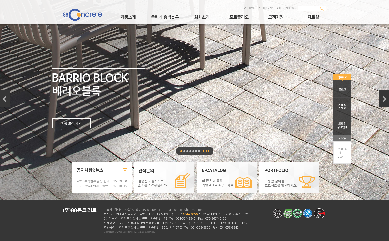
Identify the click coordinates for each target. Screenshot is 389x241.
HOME (249, 8)
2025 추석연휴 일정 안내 (93, 181)
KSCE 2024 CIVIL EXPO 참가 (94, 186)
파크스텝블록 (199, 151)
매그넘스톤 (187, 151)
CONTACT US (285, 8)
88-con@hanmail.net (188, 209)
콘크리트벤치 (196, 151)
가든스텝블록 (193, 151)
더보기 (125, 170)
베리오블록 (194, 100)
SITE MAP (266, 8)
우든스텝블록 (190, 151)
